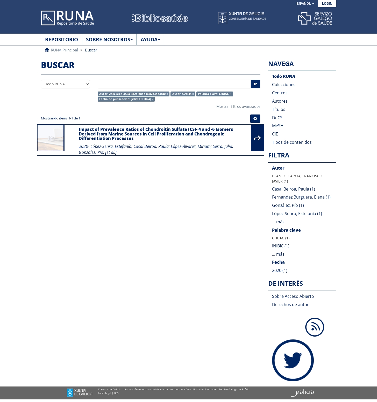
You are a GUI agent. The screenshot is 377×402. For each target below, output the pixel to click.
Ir (255, 83)
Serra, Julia (222, 146)
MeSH (277, 125)
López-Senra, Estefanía (110, 146)
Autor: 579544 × (183, 94)
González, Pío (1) (288, 205)
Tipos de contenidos (292, 142)
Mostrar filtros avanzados (238, 106)
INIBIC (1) (280, 246)
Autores (280, 101)
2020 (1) (279, 270)
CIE (275, 134)
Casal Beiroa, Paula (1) (293, 189)
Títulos (278, 109)
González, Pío (91, 152)
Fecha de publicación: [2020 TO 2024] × (126, 99)
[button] (305, 3)
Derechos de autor (290, 304)
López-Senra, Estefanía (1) (297, 213)
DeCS (277, 117)
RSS (116, 393)
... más (278, 222)
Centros (280, 93)
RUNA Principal (64, 49)
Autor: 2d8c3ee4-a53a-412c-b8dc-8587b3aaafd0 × (133, 94)
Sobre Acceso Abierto (293, 296)
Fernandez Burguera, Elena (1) (301, 197)
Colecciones (283, 84)
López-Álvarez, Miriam (191, 146)
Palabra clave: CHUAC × (214, 94)
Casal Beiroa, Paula (151, 146)
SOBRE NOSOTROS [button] (109, 39)
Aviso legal (104, 393)
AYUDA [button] (150, 39)
